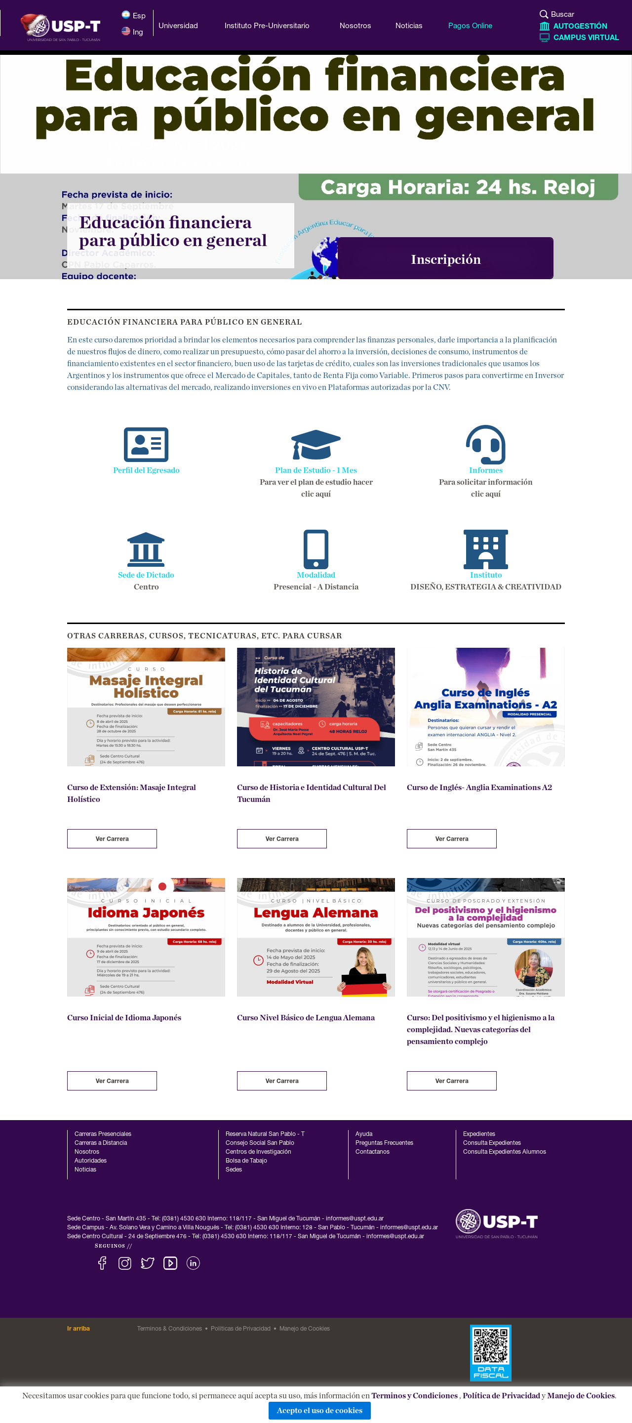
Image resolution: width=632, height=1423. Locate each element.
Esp (133, 15)
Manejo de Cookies (581, 1396)
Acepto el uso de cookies (319, 1411)
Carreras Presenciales (103, 1134)
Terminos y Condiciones (414, 1396)
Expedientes (479, 1134)
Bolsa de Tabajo (246, 1161)
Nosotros (87, 1152)
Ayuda (364, 1134)
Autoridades (91, 1161)
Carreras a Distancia (101, 1143)
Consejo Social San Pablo (260, 1143)
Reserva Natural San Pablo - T (265, 1134)
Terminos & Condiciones (169, 1329)
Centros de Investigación (258, 1152)
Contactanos (373, 1152)
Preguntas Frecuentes (384, 1143)
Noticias (85, 1170)
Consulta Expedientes (492, 1143)
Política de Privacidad (501, 1396)
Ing (132, 31)
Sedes (234, 1170)
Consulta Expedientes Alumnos (504, 1152)
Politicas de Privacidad (241, 1329)
